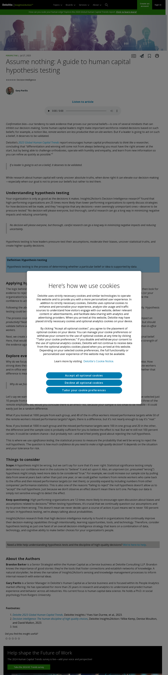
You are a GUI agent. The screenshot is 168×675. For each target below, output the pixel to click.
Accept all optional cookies (84, 375)
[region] (84, 337)
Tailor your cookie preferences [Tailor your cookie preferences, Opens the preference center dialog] (84, 390)
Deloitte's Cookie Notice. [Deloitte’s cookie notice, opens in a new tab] (98, 361)
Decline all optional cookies (84, 382)
